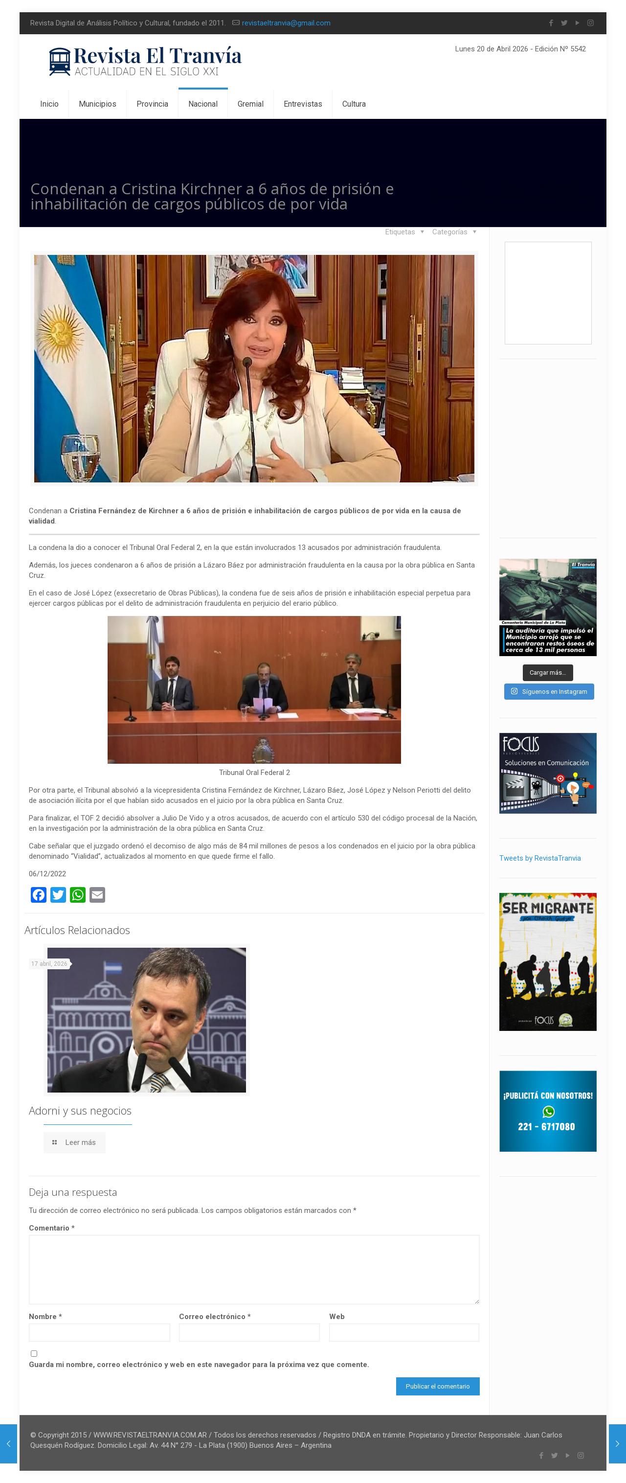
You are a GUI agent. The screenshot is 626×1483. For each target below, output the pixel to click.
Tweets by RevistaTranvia (540, 858)
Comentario (52, 1228)
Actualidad (557, 186)
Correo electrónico (215, 1316)
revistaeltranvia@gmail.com (286, 23)
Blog (511, 186)
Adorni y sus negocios (80, 1110)
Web (337, 1316)
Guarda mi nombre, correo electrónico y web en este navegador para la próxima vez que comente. (199, 1364)
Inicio (473, 186)
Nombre (45, 1316)
